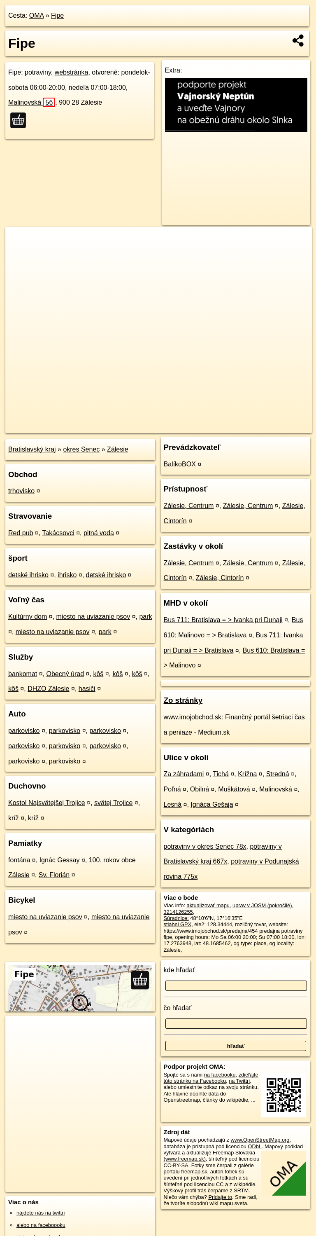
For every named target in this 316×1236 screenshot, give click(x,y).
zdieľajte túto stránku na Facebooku (211, 1078)
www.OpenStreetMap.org (259, 1140)
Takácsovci (58, 532)
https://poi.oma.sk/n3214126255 (275, 426)
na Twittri (239, 1081)
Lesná (173, 804)
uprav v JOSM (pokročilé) (262, 905)
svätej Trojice (113, 802)
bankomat (22, 673)
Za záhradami (184, 773)
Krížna (247, 773)
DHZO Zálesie (48, 688)
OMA (36, 15)
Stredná (277, 773)
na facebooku (220, 1075)
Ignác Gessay (60, 860)
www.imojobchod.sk (193, 717)
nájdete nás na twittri (40, 1213)
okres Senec (81, 449)
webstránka (71, 72)
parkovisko (24, 730)
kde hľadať (179, 970)
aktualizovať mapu (208, 905)
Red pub (20, 532)
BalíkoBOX (180, 464)
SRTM (241, 1190)
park (145, 616)
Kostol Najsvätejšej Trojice (46, 802)
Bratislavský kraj (32, 449)
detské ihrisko (28, 574)
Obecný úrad (65, 673)
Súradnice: (176, 918)
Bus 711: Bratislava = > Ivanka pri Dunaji (223, 619)
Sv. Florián (54, 874)
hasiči (87, 688)
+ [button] (19, 241)
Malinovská (31, 102)
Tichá (221, 773)
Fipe (57, 15)
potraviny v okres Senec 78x (205, 846)
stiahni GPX (178, 924)
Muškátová (234, 789)
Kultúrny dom (27, 616)
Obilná (199, 789)
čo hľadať (178, 1007)
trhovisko (21, 490)
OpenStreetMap (170, 426)
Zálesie (117, 449)
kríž (13, 818)
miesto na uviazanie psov (93, 616)
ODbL (254, 1146)
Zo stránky (183, 700)
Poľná (172, 789)
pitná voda (99, 532)
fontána (19, 860)
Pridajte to (220, 1197)
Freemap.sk (212, 426)
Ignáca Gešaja (212, 804)
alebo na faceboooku (40, 1225)
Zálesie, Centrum (189, 505)
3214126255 (178, 912)
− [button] (19, 254)
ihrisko (67, 574)
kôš (98, 673)
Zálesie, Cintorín (220, 577)
